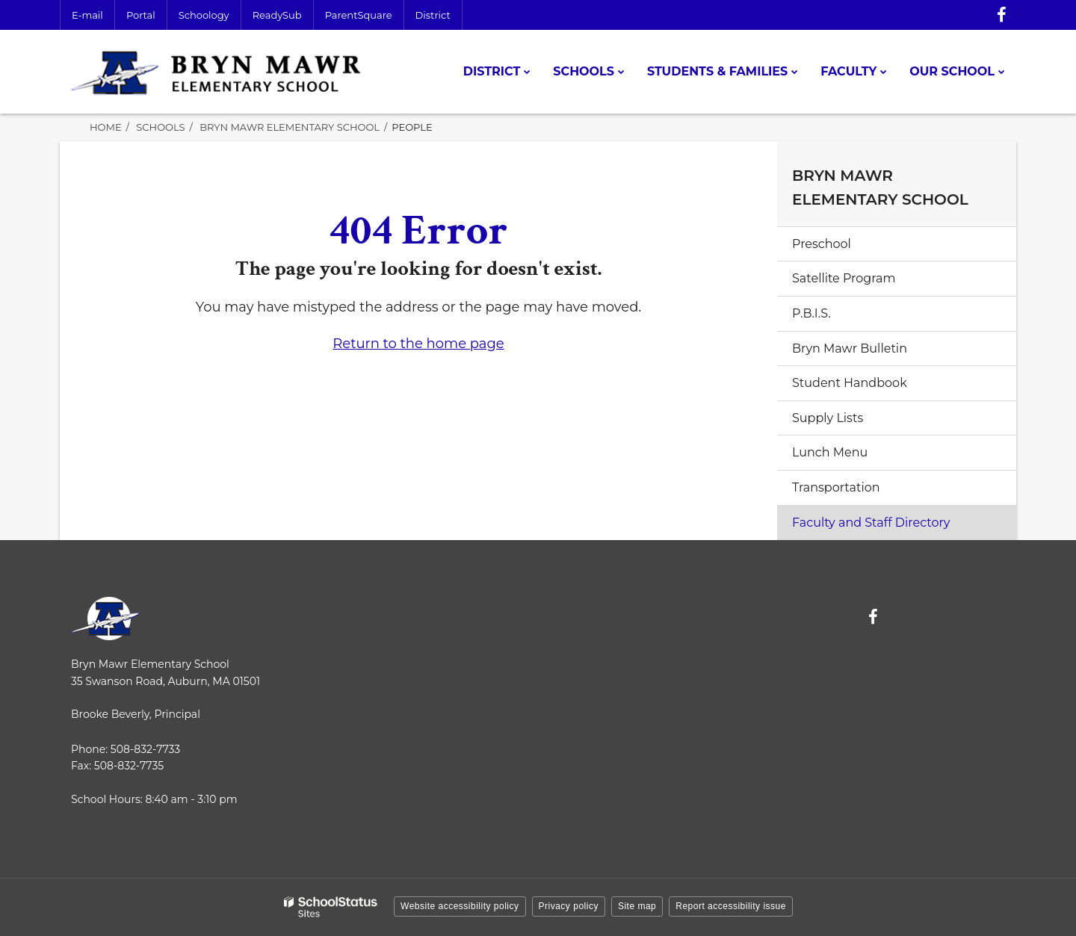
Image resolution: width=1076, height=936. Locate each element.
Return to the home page (418, 343)
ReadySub (277, 15)
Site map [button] (637, 906)
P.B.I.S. (811, 313)
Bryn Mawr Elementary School (290, 127)
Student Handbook (849, 383)
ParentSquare (358, 15)
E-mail (87, 15)
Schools (160, 127)
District (433, 15)
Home (106, 127)
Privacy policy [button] (569, 906)
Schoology (204, 15)
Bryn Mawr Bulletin (849, 348)
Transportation (836, 487)
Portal (140, 15)
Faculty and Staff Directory (871, 522)
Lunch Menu (830, 452)
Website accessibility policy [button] (460, 906)
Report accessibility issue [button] (730, 906)
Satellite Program (843, 278)
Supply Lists (827, 418)
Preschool (821, 244)
